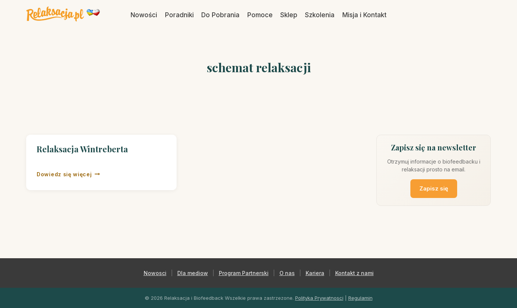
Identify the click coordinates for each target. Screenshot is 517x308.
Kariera (315, 273)
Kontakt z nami (354, 273)
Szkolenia (319, 15)
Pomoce (260, 15)
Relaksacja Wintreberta (82, 149)
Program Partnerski (244, 273)
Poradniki (179, 15)
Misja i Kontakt (364, 15)
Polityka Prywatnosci (319, 298)
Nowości (144, 15)
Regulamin (360, 298)
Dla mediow (192, 273)
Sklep (288, 15)
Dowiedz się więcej (68, 174)
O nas (287, 273)
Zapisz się (433, 188)
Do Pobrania (220, 15)
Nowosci (155, 273)
